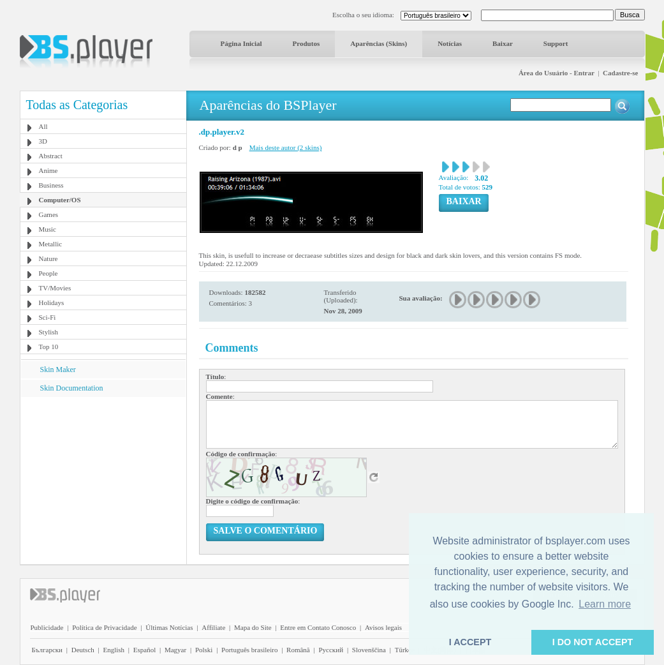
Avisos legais (383, 627)
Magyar (175, 650)
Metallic (51, 244)
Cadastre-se (620, 73)
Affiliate (213, 627)
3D (43, 141)
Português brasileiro (249, 650)
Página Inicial (241, 43)
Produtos (306, 43)
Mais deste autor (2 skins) (285, 147)
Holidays (51, 302)
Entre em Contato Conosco (318, 627)
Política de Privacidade (104, 627)
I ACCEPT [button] (470, 642)
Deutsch (82, 650)
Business (51, 185)
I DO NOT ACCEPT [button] (592, 642)
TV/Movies (55, 288)
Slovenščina (369, 650)
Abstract (51, 156)
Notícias (450, 43)
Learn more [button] (605, 604)
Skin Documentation (71, 388)
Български (47, 650)
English (113, 650)
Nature (48, 258)
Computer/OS (60, 200)
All (43, 126)
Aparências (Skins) (378, 43)
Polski (204, 650)
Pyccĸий (330, 650)
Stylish (49, 332)
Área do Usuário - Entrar (556, 73)
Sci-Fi (47, 317)
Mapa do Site (253, 627)
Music (48, 229)
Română (298, 650)
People (48, 273)
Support (555, 43)
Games (49, 214)
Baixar (502, 43)
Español (144, 650)
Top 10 (49, 346)
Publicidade (47, 627)
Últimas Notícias (169, 627)
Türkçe (405, 650)
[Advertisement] (102, 477)
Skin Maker (58, 369)
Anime (48, 170)
